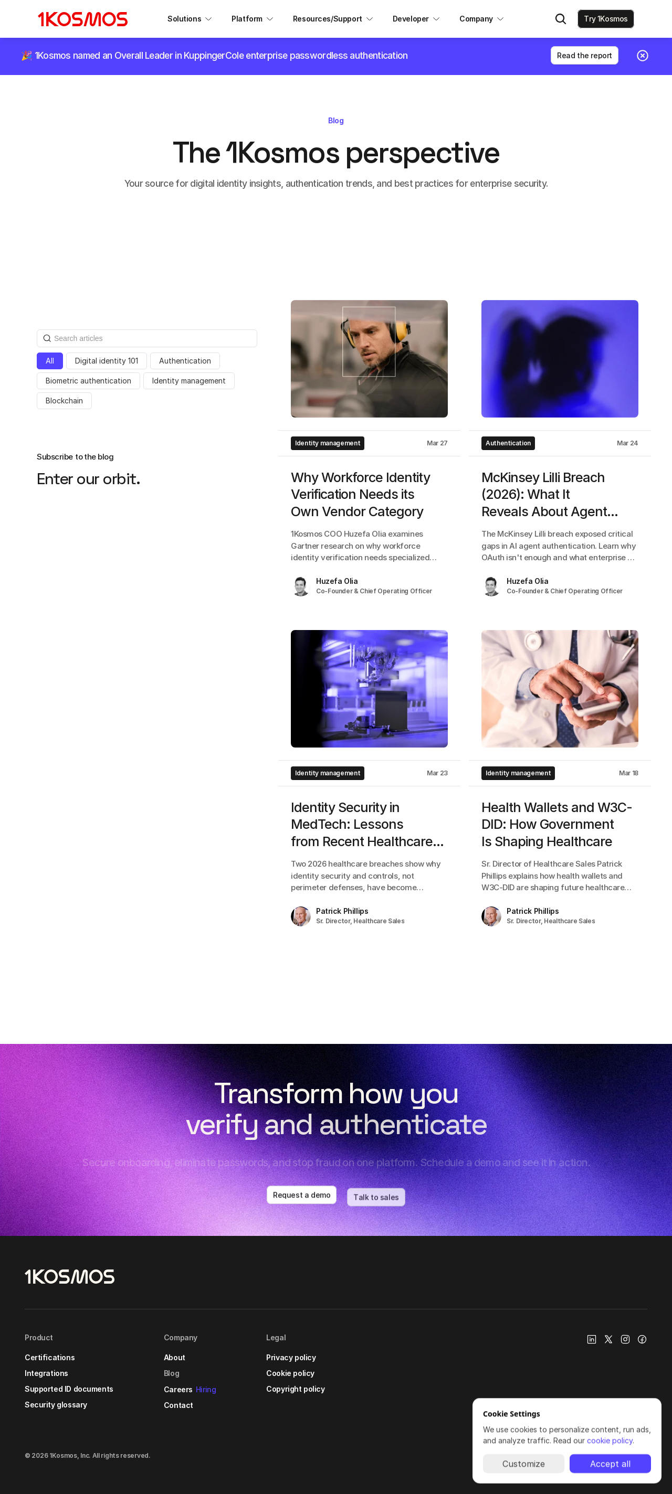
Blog (171, 1373)
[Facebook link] (642, 1339)
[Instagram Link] (625, 1339)
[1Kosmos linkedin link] (591, 1339)
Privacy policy (291, 1357)
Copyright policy (295, 1388)
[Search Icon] (560, 18)
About (174, 1357)
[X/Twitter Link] (608, 1339)
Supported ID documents (69, 1388)
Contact (178, 1405)
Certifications (50, 1357)
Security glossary (56, 1404)
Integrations (46, 1373)
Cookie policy (290, 1373)
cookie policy (610, 1440)
